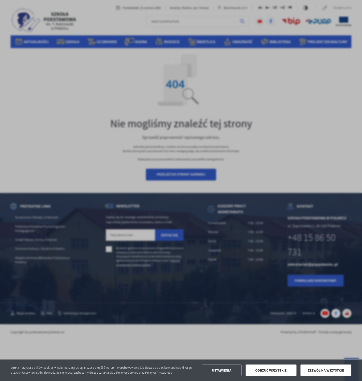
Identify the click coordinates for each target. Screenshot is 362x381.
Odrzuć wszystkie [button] (271, 370)
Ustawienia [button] (221, 370)
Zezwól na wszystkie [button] (326, 370)
